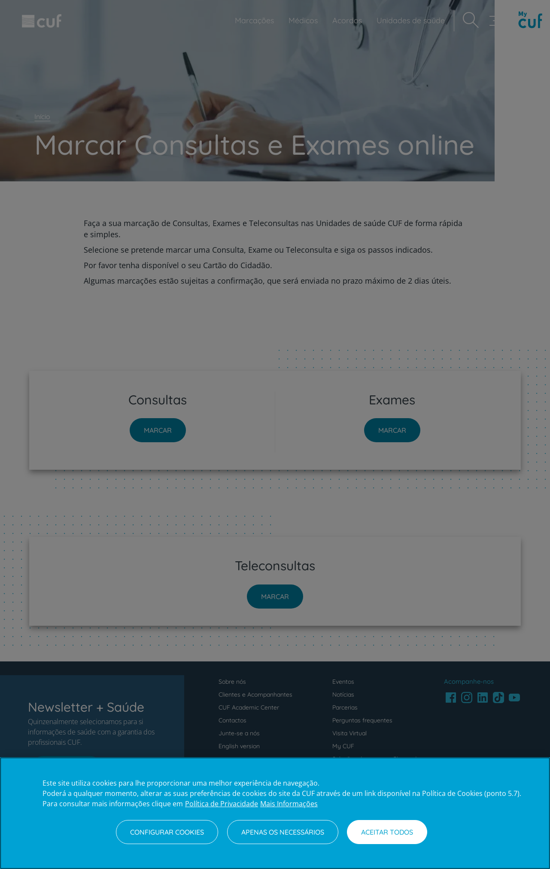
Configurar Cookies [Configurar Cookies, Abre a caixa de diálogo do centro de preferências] (167, 832)
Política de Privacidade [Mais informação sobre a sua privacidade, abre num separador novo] (221, 803)
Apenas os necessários (282, 832)
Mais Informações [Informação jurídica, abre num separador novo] (289, 803)
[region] (275, 813)
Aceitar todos (387, 832)
